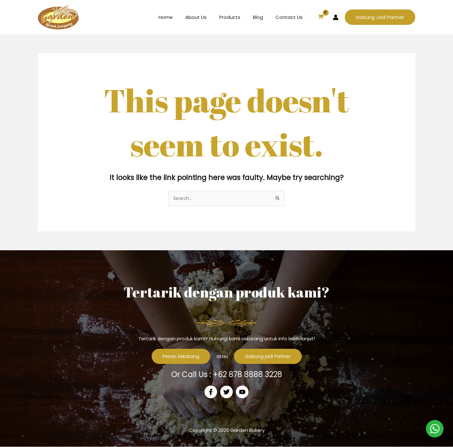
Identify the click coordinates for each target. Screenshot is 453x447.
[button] (380, 17)
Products (237, 17)
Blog (263, 17)
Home (180, 17)
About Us (207, 17)
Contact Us (290, 17)
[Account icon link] (335, 17)
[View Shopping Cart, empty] (321, 17)
